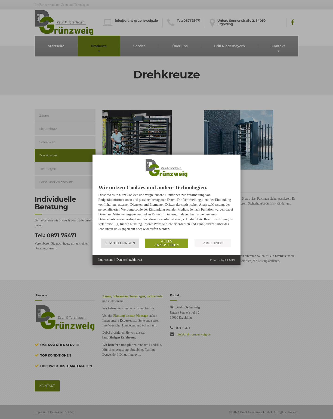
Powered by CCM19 (222, 260)
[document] (166, 211)
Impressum (105, 259)
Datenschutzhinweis (129, 259)
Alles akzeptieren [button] (166, 243)
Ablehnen (213, 243)
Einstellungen (120, 243)
